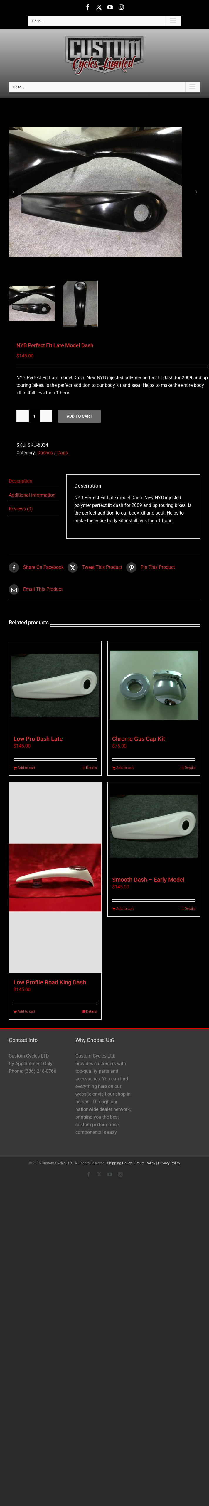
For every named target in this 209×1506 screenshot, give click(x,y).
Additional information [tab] (32, 495)
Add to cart (79, 416)
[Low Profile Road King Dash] (55, 877)
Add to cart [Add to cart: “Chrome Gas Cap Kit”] (125, 768)
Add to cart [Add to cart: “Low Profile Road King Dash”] (26, 1011)
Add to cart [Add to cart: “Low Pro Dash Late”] (26, 768)
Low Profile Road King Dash (50, 982)
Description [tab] (20, 481)
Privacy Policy (169, 1163)
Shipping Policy (119, 1163)
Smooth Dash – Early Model (148, 879)
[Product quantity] (34, 416)
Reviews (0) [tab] (21, 509)
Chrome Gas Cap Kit (138, 738)
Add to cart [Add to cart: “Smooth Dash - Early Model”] (125, 909)
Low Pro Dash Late (38, 738)
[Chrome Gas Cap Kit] (154, 685)
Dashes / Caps (52, 453)
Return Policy (144, 1163)
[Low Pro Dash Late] (55, 685)
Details (91, 768)
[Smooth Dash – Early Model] (154, 826)
